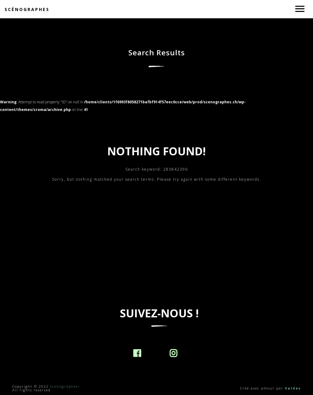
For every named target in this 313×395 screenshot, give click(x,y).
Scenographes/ (65, 386)
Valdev (293, 388)
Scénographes (27, 9)
